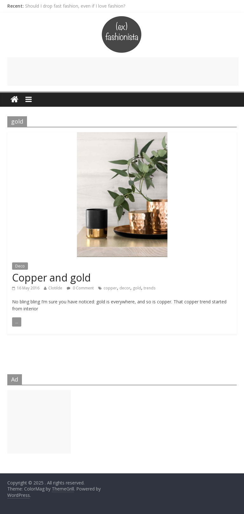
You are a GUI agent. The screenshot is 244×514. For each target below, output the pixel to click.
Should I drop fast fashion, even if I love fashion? (75, 6)
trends (149, 288)
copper (110, 288)
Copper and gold (51, 277)
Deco (20, 266)
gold (137, 288)
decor (124, 288)
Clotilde (55, 288)
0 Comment (80, 288)
